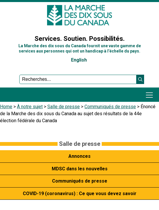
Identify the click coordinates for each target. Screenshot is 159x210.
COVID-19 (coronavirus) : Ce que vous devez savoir (79, 193)
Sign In (10, 24)
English (79, 60)
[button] (140, 79)
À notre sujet (30, 106)
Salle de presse (63, 106)
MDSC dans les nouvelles (80, 169)
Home (6, 106)
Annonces (79, 156)
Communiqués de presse (110, 106)
